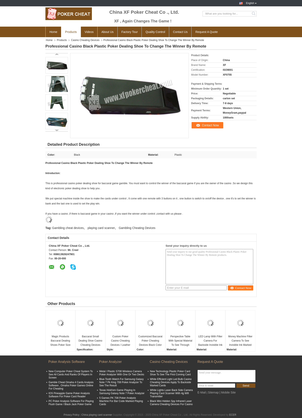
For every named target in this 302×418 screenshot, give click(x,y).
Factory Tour (129, 32)
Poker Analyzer (110, 362)
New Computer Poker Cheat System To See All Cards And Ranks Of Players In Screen (71, 374)
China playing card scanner (97, 414)
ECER (232, 414)
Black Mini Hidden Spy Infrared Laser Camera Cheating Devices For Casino (171, 403)
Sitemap (213, 392)
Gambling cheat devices (68, 228)
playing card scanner (101, 228)
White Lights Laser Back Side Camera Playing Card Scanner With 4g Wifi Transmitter (171, 393)
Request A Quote (206, 32)
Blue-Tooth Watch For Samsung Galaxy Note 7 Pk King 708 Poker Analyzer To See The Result (121, 382)
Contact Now (210, 125)
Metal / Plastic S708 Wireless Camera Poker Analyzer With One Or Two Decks (121, 373)
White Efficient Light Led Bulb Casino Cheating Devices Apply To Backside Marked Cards (171, 382)
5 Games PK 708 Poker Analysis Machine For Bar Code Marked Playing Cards (121, 401)
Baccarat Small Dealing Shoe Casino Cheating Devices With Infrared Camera (90, 341)
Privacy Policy (71, 414)
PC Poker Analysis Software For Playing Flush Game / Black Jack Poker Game (71, 403)
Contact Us (180, 32)
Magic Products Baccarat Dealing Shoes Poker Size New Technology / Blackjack (60, 341)
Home (53, 32)
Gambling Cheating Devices (137, 228)
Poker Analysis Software (66, 362)
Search (254, 13)
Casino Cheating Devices (85, 40)
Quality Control (155, 32)
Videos (89, 32)
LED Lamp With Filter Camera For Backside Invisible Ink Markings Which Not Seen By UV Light (210, 341)
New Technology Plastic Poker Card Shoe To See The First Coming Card (170, 373)
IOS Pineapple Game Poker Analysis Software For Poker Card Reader (69, 395)
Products (71, 32)
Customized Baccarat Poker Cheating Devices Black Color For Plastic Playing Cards (150, 341)
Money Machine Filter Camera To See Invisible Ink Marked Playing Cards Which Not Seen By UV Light (240, 341)
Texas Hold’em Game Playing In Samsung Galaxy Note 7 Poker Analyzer (121, 392)
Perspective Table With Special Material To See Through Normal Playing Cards (180, 341)
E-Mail (201, 392)
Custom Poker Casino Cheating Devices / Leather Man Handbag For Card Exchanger (120, 341)
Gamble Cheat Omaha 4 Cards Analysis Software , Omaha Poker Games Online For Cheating (71, 385)
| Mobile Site (227, 392)
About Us (107, 32)
